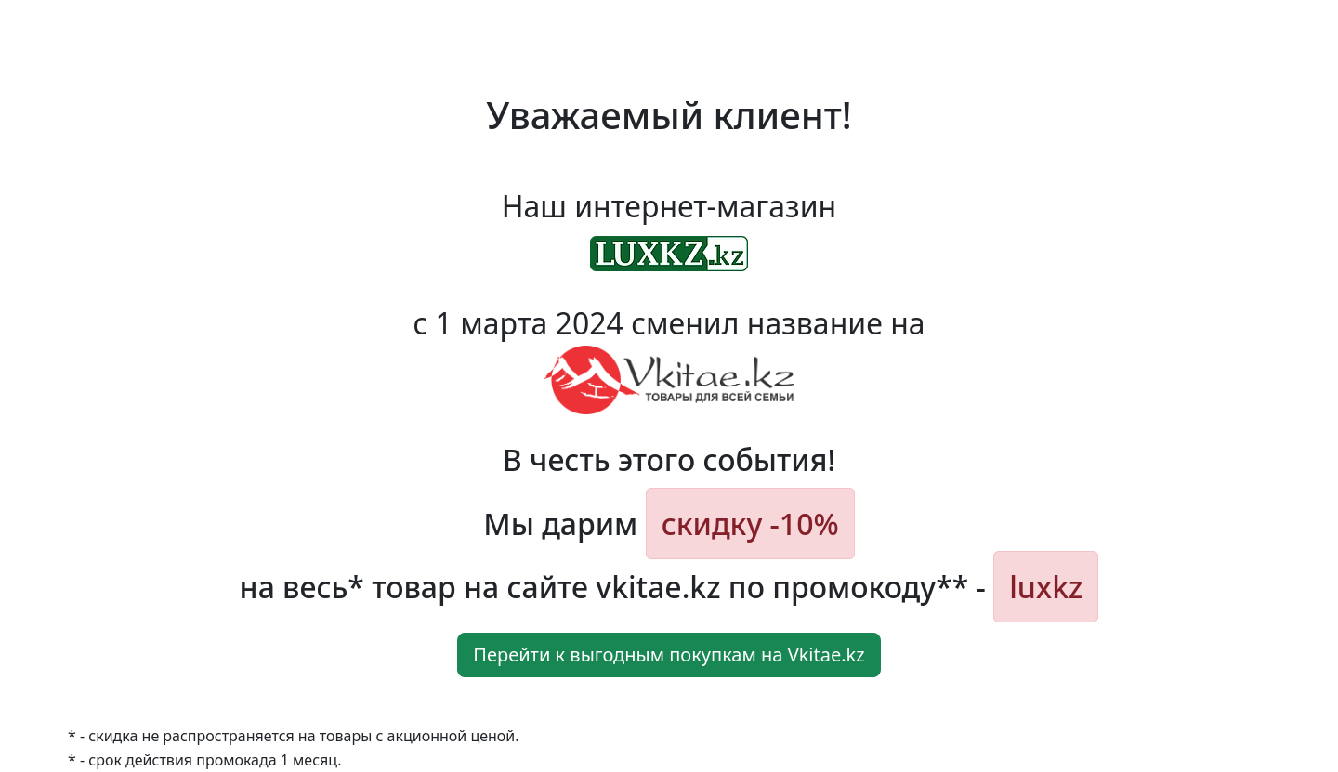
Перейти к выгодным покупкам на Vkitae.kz (668, 654)
